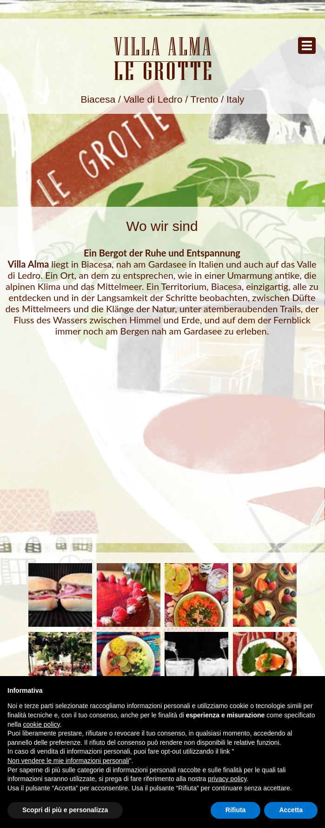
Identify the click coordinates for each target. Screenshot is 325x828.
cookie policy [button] (41, 724)
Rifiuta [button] (236, 810)
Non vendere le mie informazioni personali (68, 760)
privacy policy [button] (227, 778)
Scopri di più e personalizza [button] (65, 810)
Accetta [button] (291, 810)
